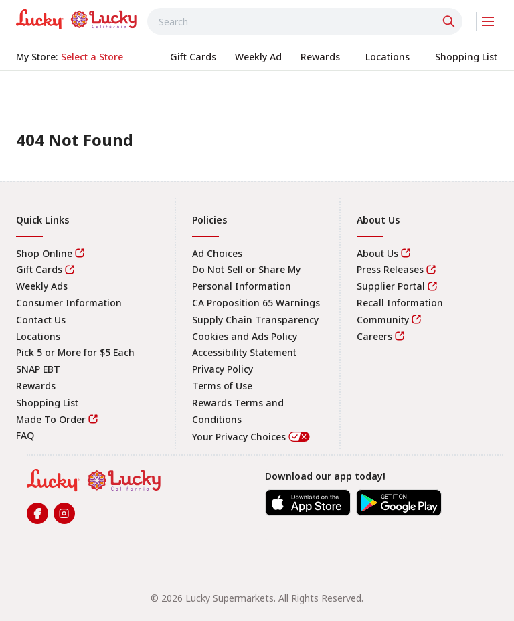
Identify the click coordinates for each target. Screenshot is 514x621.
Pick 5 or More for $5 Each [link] (75, 352)
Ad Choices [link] (217, 253)
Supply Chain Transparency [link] (255, 319)
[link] (76, 19)
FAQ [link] (25, 435)
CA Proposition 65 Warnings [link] (256, 302)
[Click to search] (450, 21)
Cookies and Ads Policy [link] (244, 336)
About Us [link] (377, 253)
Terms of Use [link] (222, 385)
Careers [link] (374, 336)
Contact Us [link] (41, 319)
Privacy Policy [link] (222, 369)
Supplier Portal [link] (391, 286)
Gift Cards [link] (39, 269)
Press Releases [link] (390, 269)
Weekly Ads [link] (42, 286)
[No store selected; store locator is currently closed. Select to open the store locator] (92, 57)
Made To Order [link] (51, 419)
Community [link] (383, 319)
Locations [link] (38, 336)
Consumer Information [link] (69, 302)
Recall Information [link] (400, 302)
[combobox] (304, 21)
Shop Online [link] (44, 253)
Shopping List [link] (47, 402)
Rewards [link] (36, 385)
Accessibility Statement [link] (244, 352)
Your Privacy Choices (251, 436)
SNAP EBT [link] (38, 369)
